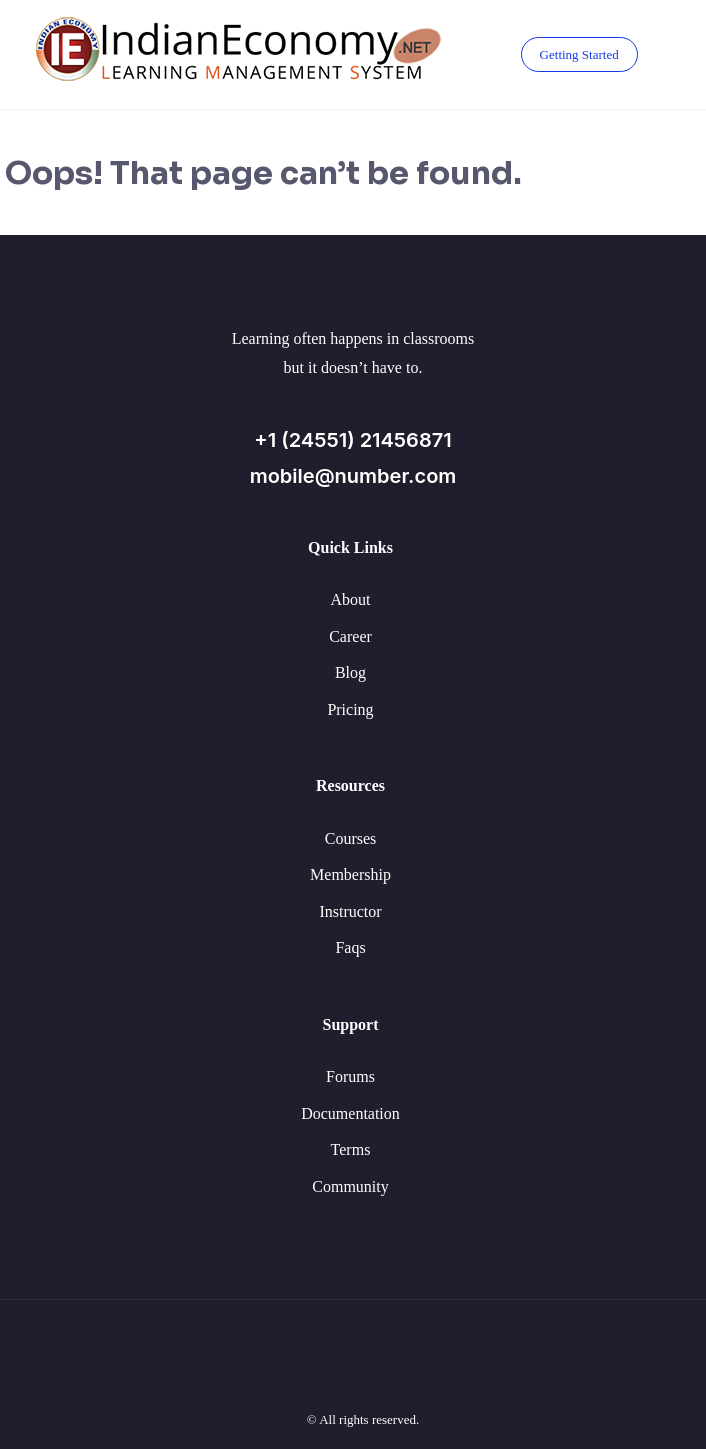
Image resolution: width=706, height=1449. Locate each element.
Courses (351, 838)
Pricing (350, 709)
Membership (350, 874)
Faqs (350, 947)
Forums (350, 1076)
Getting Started (579, 54)
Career (350, 636)
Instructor (350, 911)
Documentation (350, 1113)
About (351, 599)
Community (350, 1186)
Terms (351, 1149)
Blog (350, 672)
